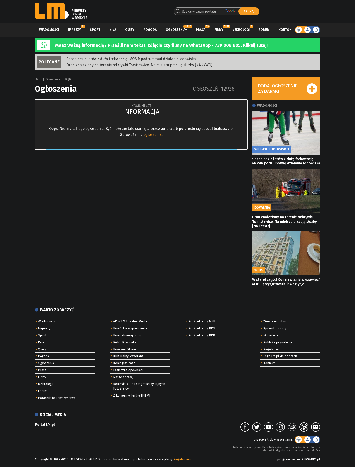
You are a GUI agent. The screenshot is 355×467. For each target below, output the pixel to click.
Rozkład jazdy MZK (201, 321)
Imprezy (74, 30)
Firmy (218, 30)
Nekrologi (241, 30)
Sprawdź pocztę (274, 328)
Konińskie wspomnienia (130, 328)
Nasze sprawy (123, 377)
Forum (264, 30)
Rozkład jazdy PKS (201, 328)
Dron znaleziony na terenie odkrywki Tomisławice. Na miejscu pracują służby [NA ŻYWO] (139, 65)
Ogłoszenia (175, 30)
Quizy (129, 30)
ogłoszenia (153, 134)
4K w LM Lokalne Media (130, 321)
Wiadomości (49, 30)
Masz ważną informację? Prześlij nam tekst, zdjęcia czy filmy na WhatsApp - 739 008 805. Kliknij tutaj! (161, 45)
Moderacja (270, 335)
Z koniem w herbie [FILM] (131, 395)
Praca (200, 30)
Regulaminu (182, 459)
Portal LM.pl (45, 424)
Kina (112, 30)
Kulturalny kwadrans (128, 356)
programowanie (288, 459)
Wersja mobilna (274, 321)
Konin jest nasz (124, 363)
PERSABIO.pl (310, 459)
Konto (283, 30)
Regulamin (271, 349)
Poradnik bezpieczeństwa (56, 398)
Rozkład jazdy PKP (201, 335)
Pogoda (150, 30)
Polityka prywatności (278, 342)
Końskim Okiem (124, 349)
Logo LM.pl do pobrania (280, 356)
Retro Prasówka (124, 342)
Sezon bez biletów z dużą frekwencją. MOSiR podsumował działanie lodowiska (131, 59)
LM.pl (38, 79)
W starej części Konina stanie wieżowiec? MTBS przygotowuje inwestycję (286, 281)
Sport (95, 30)
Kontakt (269, 363)
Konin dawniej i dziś (127, 335)
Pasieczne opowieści (128, 370)
